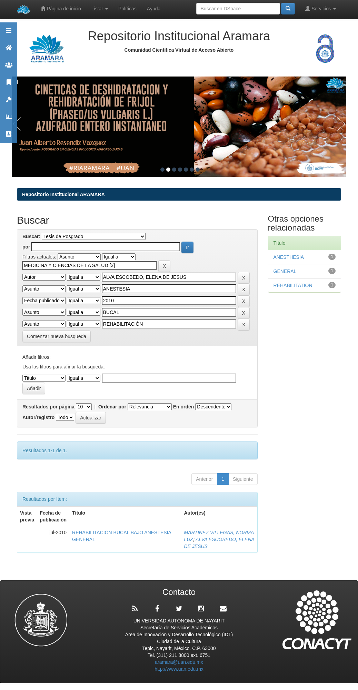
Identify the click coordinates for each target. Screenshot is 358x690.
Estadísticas (8, 120)
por (26, 247)
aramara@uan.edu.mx (179, 662)
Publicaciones (8, 85)
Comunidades (8, 68)
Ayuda (153, 8)
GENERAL (285, 271)
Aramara (8, 51)
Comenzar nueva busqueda (56, 336)
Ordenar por (112, 406)
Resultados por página (48, 406)
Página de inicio (61, 8)
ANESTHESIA (290, 257)
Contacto (8, 137)
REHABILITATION (293, 285)
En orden (183, 406)
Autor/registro (38, 417)
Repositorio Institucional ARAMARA (63, 194)
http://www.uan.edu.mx (179, 669)
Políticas (127, 8)
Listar (99, 8)
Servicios (320, 8)
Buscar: (31, 236)
